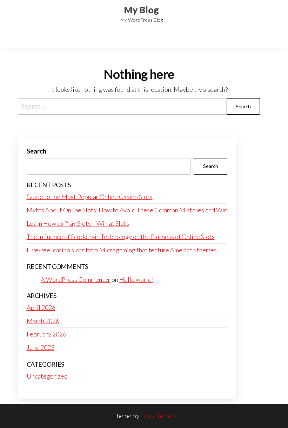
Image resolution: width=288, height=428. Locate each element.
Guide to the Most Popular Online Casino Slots (90, 197)
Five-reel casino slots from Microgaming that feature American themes (122, 250)
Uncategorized (47, 376)
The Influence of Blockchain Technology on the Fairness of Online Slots (121, 236)
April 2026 (41, 307)
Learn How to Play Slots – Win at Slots (78, 223)
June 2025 (40, 347)
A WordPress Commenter (75, 279)
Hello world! (136, 279)
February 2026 (46, 334)
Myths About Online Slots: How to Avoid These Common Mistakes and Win (127, 210)
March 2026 (43, 321)
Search (36, 151)
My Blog (141, 9)
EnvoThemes (157, 416)
